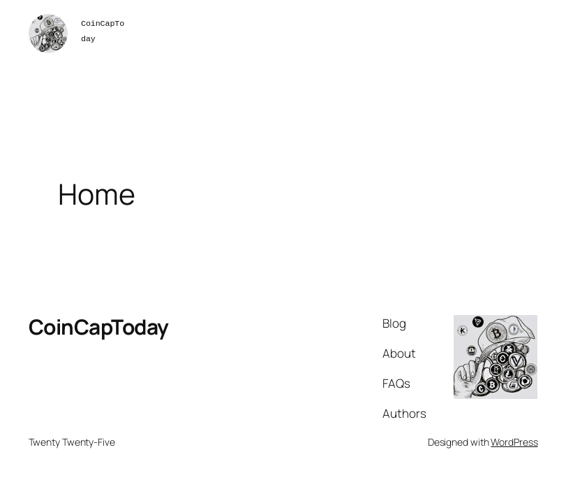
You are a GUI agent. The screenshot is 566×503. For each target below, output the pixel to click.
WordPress (514, 442)
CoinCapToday (99, 326)
